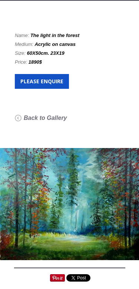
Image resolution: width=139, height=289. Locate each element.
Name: (22, 35)
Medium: (24, 44)
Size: (21, 53)
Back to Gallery (45, 118)
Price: (22, 62)
